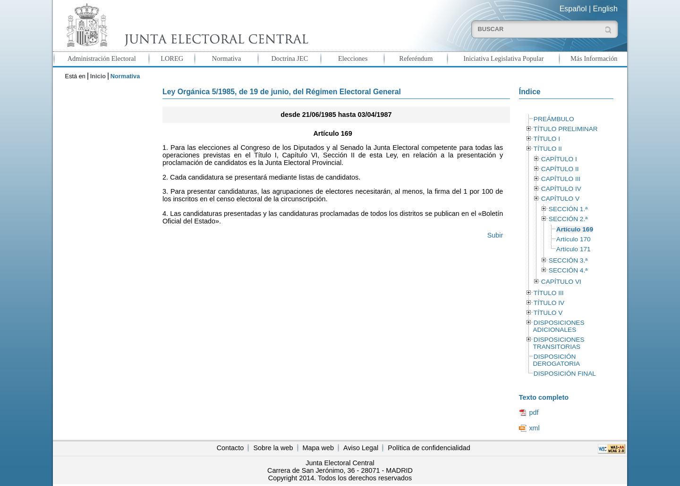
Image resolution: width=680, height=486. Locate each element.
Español (573, 9)
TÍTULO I (547, 138)
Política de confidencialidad (429, 448)
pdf (533, 412)
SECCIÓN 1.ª (568, 209)
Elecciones (352, 58)
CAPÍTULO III (560, 178)
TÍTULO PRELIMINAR (566, 128)
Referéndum (416, 58)
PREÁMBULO (554, 119)
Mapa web (318, 448)
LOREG (172, 58)
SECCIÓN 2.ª (568, 218)
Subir (495, 235)
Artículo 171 (573, 249)
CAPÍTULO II (560, 169)
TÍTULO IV (549, 302)
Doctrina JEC (289, 58)
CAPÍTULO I (559, 159)
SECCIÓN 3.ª (568, 260)
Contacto (230, 448)
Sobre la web (273, 448)
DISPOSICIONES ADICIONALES (558, 326)
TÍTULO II (548, 148)
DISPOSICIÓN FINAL (565, 373)
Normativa (226, 58)
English (605, 9)
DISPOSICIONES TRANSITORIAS (558, 343)
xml (534, 428)
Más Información (594, 58)
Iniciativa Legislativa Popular (503, 58)
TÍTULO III (549, 293)
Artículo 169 (574, 229)
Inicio (98, 76)
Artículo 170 (573, 239)
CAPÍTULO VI (561, 281)
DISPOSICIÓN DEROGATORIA (556, 360)
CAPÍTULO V (560, 198)
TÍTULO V (548, 312)
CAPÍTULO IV (561, 188)
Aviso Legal (360, 448)
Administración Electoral (102, 58)
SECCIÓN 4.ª (568, 270)
